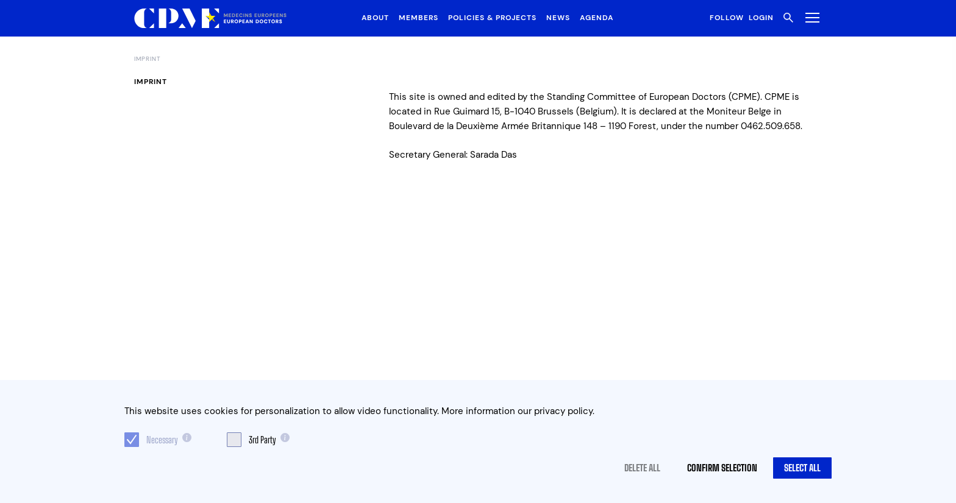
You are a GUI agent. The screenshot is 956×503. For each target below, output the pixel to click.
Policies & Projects (492, 18)
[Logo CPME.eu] (210, 19)
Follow (727, 18)
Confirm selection (722, 467)
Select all (802, 467)
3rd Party (262, 439)
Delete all (642, 467)
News (558, 18)
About (375, 18)
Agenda (596, 18)
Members (418, 18)
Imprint (147, 59)
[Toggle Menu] (810, 17)
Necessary (161, 439)
